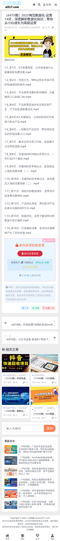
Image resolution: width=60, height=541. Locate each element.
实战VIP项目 (35, 27)
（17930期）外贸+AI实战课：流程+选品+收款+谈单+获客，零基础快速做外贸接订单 (37, 504)
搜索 (50, 428)
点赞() (48, 308)
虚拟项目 (22, 375)
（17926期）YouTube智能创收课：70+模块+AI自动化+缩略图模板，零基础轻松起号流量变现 (36, 460)
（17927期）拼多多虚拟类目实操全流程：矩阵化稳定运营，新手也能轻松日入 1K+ (36, 471)
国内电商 (25, 27)
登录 (47, 4)
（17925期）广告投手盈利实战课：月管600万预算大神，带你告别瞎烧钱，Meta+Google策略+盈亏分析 (36, 449)
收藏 (35, 308)
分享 (25, 308)
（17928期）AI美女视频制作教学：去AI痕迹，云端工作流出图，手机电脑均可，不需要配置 (36, 482)
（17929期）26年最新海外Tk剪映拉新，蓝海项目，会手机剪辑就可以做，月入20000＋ (37, 493)
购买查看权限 (30, 253)
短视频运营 (51, 409)
